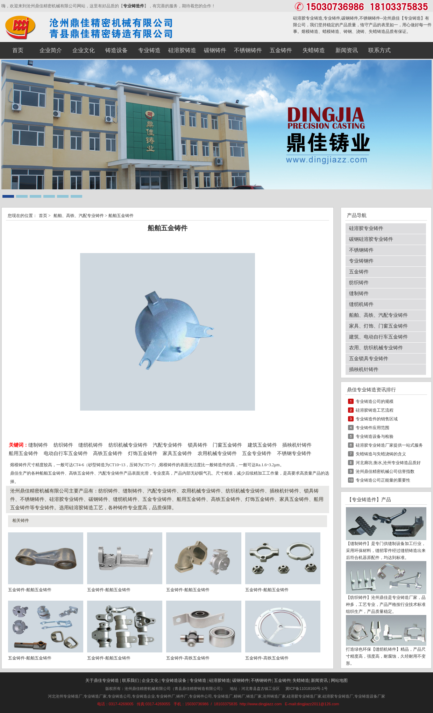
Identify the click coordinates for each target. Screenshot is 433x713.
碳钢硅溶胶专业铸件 (371, 239)
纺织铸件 (63, 445)
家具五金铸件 (177, 453)
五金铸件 (359, 271)
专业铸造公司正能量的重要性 (383, 480)
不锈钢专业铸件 (294, 453)
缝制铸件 (38, 445)
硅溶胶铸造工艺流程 (374, 410)
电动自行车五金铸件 (66, 453)
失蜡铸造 (300, 680)
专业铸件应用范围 (372, 427)
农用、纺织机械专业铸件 (376, 347)
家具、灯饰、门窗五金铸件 (378, 326)
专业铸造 (412, 18)
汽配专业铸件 (167, 445)
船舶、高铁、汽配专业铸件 (79, 215)
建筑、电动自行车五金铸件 (378, 337)
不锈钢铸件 (361, 250)
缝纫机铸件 (90, 445)
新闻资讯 (319, 680)
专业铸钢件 (361, 261)
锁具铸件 (197, 445)
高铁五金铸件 (107, 453)
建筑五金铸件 (262, 445)
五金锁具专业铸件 (368, 358)
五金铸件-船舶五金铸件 (29, 589)
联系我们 (130, 680)
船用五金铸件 (23, 453)
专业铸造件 (133, 6)
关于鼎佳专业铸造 (102, 680)
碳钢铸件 (240, 680)
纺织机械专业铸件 (128, 445)
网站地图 (339, 680)
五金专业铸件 (256, 453)
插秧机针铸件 (297, 445)
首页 (43, 215)
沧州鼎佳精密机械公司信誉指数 (385, 471)
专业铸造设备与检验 (374, 436)
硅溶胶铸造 (219, 680)
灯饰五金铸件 (142, 453)
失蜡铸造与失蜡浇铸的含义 (381, 454)
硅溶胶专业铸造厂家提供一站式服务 (389, 445)
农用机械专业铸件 (217, 453)
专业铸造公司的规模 (374, 401)
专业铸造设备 (173, 680)
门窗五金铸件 (227, 445)
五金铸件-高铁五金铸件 (188, 658)
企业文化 (150, 680)
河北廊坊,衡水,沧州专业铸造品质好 (388, 462)
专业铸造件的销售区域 (377, 419)
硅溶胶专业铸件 (366, 228)
